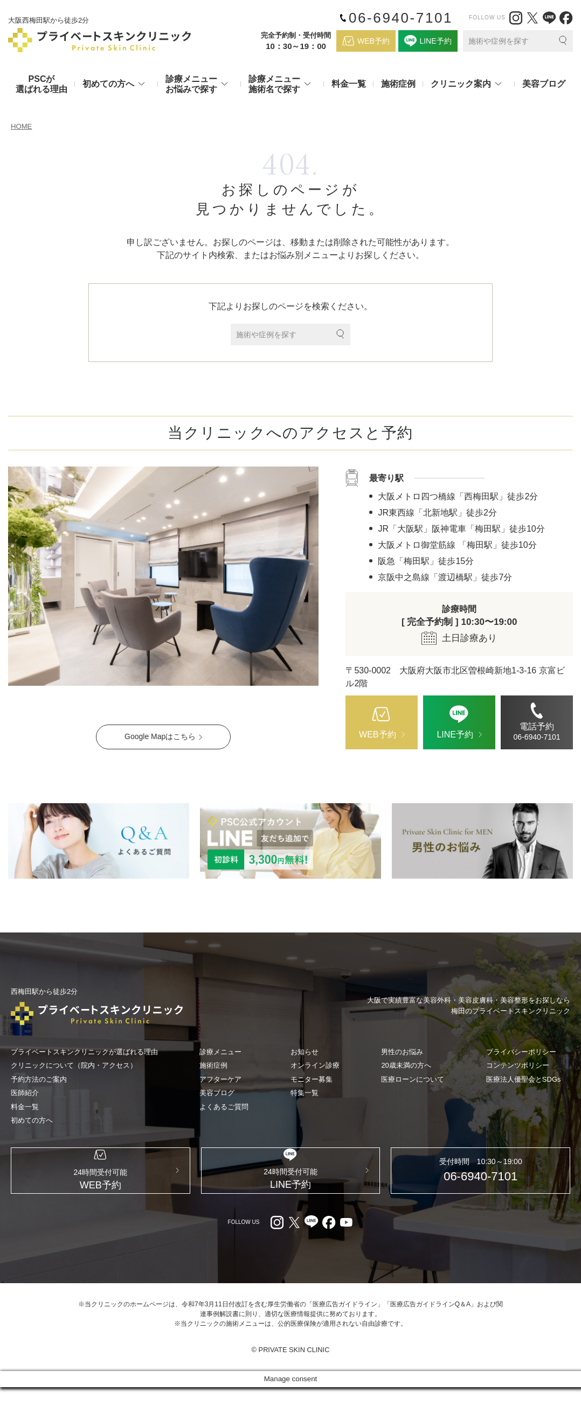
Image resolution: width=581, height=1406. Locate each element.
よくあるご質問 (223, 1107)
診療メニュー (220, 1052)
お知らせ (304, 1052)
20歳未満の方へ (406, 1066)
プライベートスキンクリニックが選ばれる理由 (84, 1052)
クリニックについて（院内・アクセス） (74, 1066)
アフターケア (220, 1080)
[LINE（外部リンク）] (549, 18)
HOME (22, 126)
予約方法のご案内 (39, 1080)
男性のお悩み (402, 1052)
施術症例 (398, 83)
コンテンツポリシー (517, 1066)
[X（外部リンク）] (532, 18)
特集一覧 (304, 1093)
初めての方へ (32, 1121)
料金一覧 (348, 83)
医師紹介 (25, 1093)
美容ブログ (543, 83)
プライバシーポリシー (521, 1052)
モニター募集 (311, 1080)
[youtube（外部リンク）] (346, 1241)
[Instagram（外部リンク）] (516, 18)
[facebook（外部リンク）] (566, 18)
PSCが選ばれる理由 (41, 84)
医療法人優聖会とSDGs (523, 1080)
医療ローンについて (412, 1080)
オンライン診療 (315, 1066)
